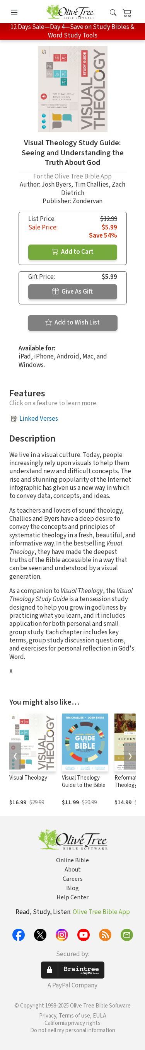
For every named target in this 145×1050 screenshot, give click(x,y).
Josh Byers (56, 184)
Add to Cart (73, 252)
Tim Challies (91, 184)
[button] (113, 13)
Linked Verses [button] (38, 418)
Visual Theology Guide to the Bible (84, 781)
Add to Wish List (72, 322)
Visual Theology (28, 778)
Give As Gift (72, 291)
